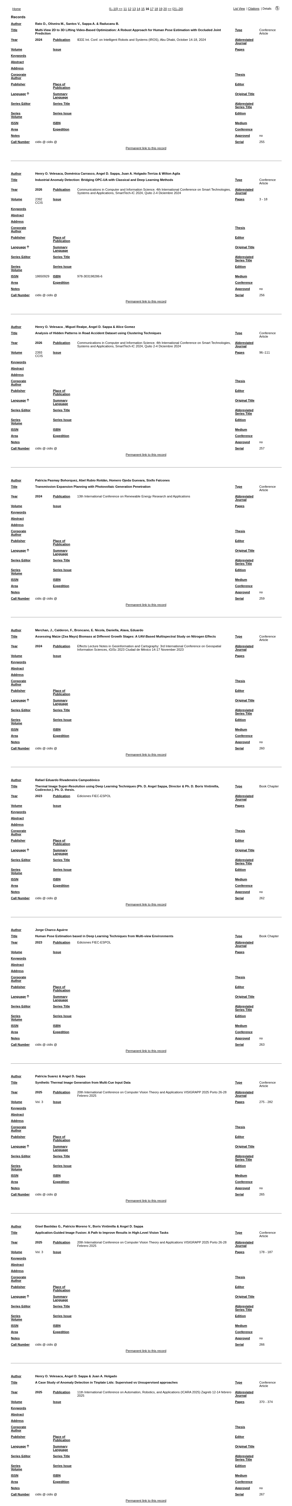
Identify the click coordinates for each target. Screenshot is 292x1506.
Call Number (20, 142)
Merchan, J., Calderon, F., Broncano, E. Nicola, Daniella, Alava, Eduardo (89, 630)
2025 (38, 1092)
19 (160, 9)
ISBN (57, 123)
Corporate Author (18, 76)
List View (239, 8)
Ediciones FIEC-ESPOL (94, 796)
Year (14, 39)
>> (169, 9)
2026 (38, 189)
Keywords (18, 55)
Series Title (61, 103)
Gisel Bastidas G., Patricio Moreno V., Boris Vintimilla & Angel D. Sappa (89, 1226)
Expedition (61, 129)
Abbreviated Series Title (244, 105)
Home (16, 9)
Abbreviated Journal (244, 41)
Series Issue (62, 113)
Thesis (240, 74)
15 (143, 9)
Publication (61, 39)
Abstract (17, 62)
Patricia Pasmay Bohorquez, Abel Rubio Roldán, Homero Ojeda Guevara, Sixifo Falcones (102, 480)
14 (138, 9)
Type (238, 30)
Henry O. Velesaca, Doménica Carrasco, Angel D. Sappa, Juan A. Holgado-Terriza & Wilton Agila (107, 173)
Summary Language (60, 95)
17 (151, 9)
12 (129, 9)
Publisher (18, 84)
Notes (15, 135)
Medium (241, 123)
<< (120, 9)
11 (125, 9)
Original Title (244, 94)
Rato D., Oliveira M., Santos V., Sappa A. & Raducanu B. (77, 23)
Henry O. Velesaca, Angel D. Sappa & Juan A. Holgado (76, 1376)
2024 (38, 39)
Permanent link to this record (146, 148)
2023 (38, 796)
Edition (240, 113)
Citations (253, 8)
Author (16, 23)
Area (14, 129)
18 (156, 9)
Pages (239, 49)
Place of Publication (61, 85)
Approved (242, 135)
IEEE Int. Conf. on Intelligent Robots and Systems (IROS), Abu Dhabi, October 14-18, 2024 (141, 39)
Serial (239, 142)
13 (134, 9)
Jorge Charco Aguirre (51, 930)
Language (18, 94)
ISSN (14, 123)
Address (17, 68)
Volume (16, 49)
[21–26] (177, 9)
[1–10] (114, 9)
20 (165, 9)
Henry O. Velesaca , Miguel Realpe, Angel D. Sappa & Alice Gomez (85, 326)
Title (14, 30)
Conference (244, 129)
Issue (57, 49)
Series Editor (21, 103)
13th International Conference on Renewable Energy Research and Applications (133, 496)
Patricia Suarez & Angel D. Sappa (60, 1076)
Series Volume (16, 115)
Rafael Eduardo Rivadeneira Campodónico (67, 780)
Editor (239, 84)
